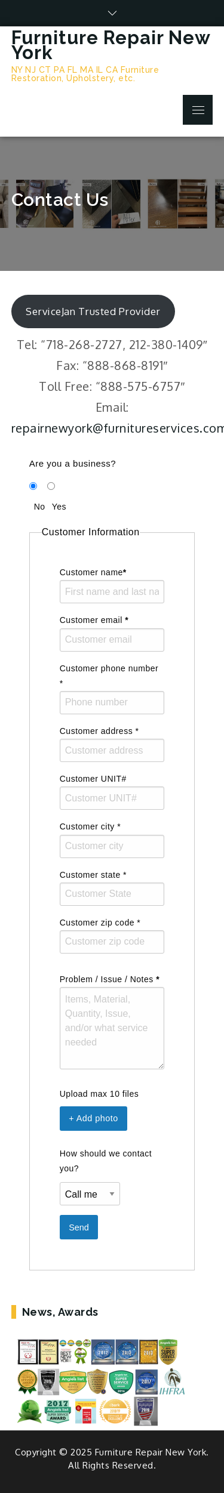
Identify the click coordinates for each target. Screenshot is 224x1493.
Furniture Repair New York (110, 45)
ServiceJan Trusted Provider (93, 311)
